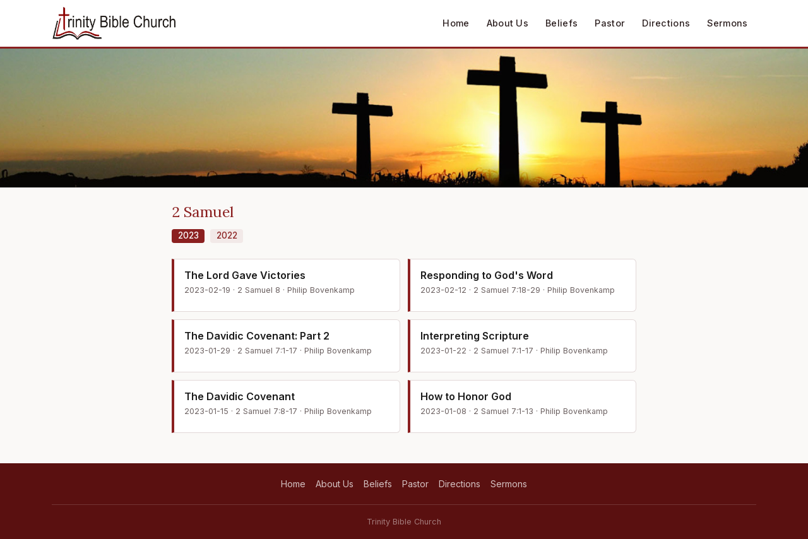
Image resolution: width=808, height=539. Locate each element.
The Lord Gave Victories (245, 275)
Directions (666, 23)
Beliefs (561, 23)
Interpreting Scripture (474, 335)
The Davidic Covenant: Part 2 (257, 335)
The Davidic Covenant (239, 396)
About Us (507, 23)
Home (456, 23)
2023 (188, 235)
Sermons (727, 23)
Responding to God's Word (486, 275)
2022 (227, 235)
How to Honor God (465, 396)
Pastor (610, 23)
